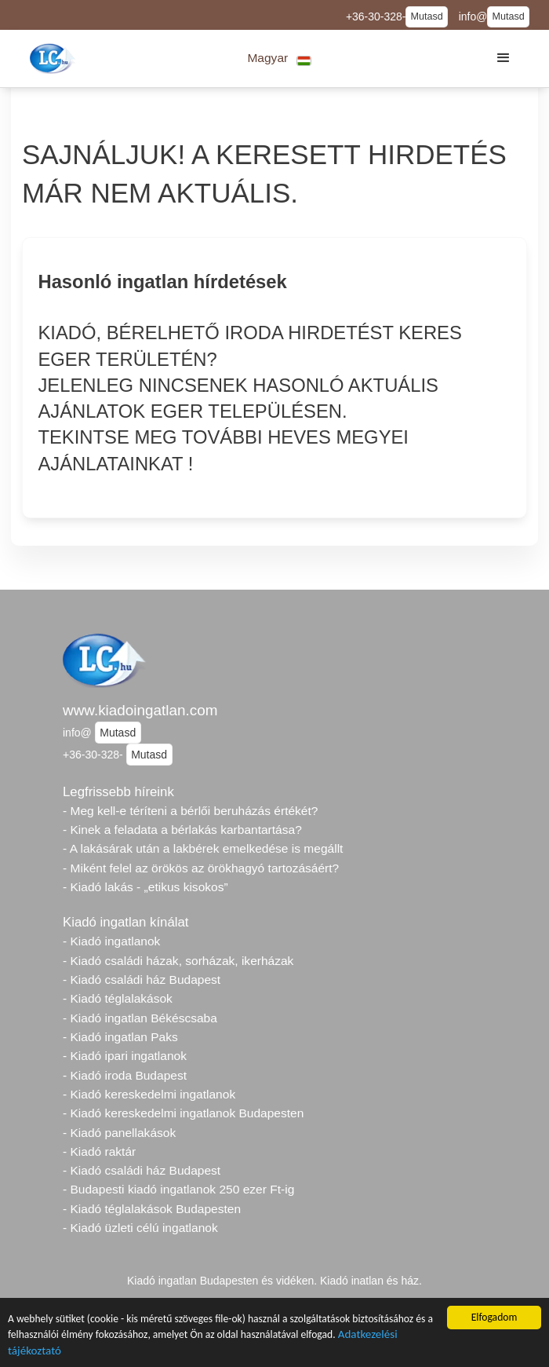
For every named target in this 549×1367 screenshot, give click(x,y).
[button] (279, 58)
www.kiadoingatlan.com (140, 710)
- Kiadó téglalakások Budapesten (152, 1208)
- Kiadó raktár (99, 1151)
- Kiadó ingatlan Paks (120, 1037)
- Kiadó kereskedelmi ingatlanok (149, 1094)
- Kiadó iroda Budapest (125, 1075)
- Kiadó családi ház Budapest (141, 979)
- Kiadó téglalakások (118, 998)
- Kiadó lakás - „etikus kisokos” (145, 887)
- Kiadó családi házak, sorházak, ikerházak (178, 960)
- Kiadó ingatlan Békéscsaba (140, 1018)
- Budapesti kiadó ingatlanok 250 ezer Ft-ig (178, 1189)
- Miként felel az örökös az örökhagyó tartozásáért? (201, 868)
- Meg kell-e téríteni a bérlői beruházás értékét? (190, 810)
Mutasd (426, 16)
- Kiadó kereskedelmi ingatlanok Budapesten (183, 1113)
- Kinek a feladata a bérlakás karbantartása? (182, 829)
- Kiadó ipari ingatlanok (125, 1055)
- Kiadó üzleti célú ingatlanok (140, 1227)
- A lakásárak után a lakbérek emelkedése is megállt (203, 848)
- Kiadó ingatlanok (111, 941)
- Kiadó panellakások (119, 1132)
